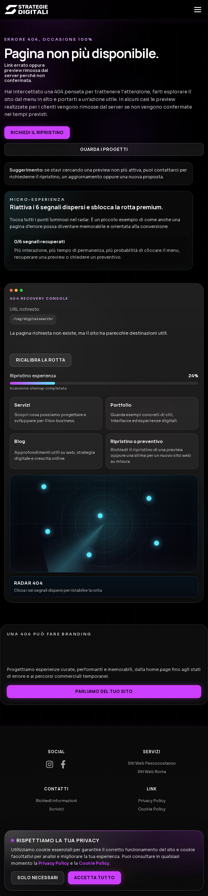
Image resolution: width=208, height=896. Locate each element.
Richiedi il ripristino (37, 132)
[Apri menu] (198, 9)
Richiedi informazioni (56, 800)
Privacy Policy (53, 863)
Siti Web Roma (151, 771)
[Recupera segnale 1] (43, 486)
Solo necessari (37, 878)
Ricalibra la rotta (40, 360)
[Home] (26, 9)
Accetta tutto (94, 878)
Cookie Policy (94, 863)
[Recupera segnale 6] (89, 554)
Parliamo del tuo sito (104, 691)
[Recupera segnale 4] (47, 531)
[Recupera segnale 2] (149, 498)
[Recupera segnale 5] (156, 543)
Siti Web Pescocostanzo (152, 763)
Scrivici (56, 809)
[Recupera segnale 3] (100, 515)
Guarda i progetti (104, 149)
